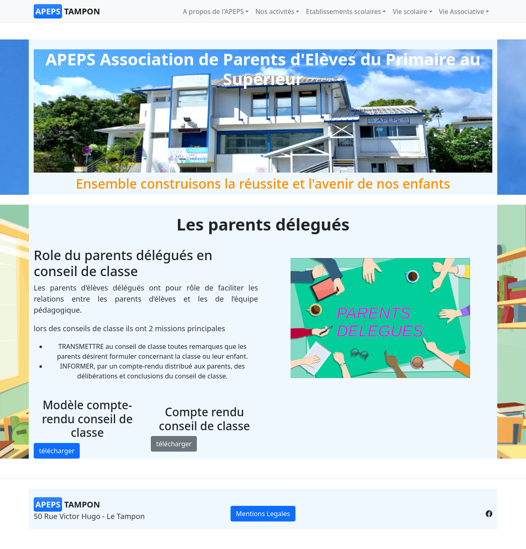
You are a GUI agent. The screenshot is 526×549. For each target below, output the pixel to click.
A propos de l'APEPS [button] (213, 11)
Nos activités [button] (274, 11)
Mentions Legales (263, 513)
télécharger (56, 450)
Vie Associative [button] (461, 11)
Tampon (67, 11)
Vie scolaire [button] (409, 11)
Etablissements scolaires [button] (343, 11)
